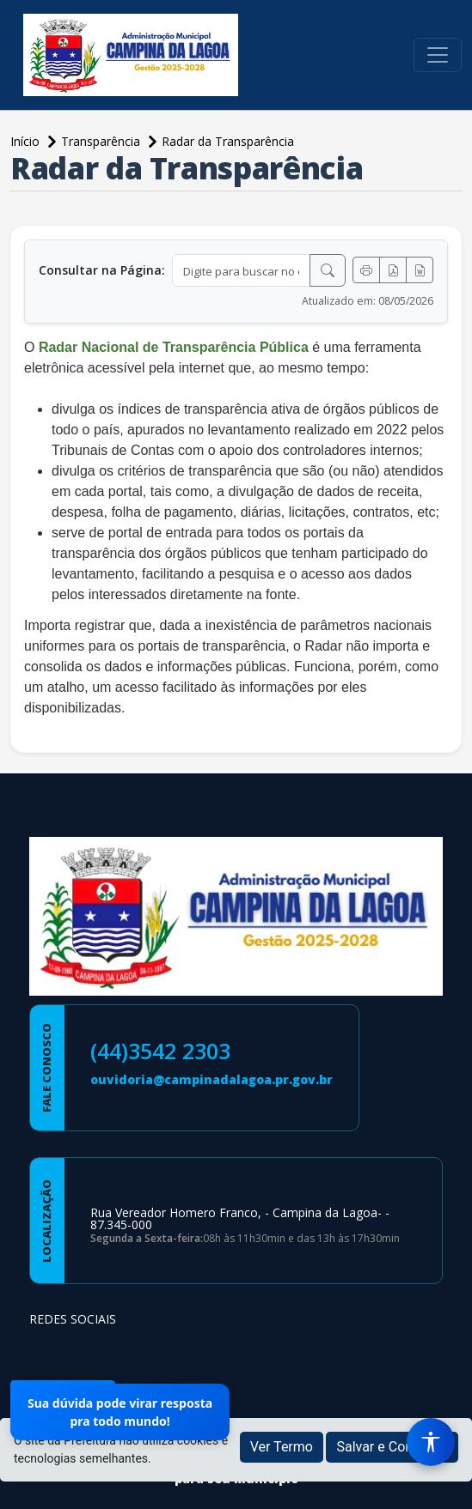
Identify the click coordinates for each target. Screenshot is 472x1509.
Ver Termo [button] (281, 1447)
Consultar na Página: (102, 270)
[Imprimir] (366, 270)
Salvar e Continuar (392, 1447)
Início (26, 141)
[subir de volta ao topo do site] (443, 1484)
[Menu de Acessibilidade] (431, 1442)
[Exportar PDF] (393, 270)
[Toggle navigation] (438, 55)
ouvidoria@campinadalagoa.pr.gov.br (211, 1079)
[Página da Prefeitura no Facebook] (46, 1352)
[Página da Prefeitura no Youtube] (136, 1352)
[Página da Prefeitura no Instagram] (91, 1352)
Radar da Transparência (228, 141)
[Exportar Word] (419, 270)
